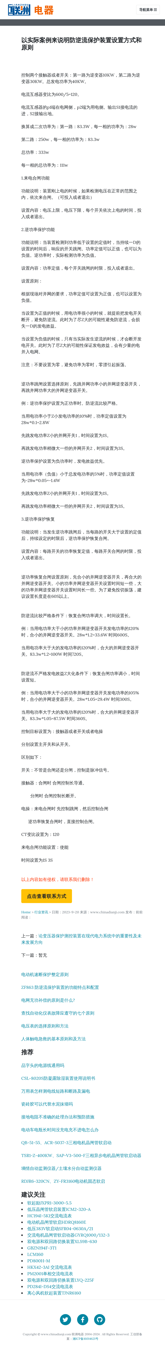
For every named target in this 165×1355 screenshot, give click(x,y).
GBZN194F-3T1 (42, 1248)
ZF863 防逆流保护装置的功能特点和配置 (60, 987)
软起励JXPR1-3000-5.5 (49, 1202)
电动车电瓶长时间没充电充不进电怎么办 (60, 1129)
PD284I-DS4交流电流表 (50, 1286)
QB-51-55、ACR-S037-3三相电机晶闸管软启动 (66, 1142)
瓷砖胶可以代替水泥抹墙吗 (47, 1104)
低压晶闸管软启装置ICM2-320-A (59, 1209)
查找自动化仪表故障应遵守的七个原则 (57, 1013)
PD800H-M (38, 1260)
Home (26, 912)
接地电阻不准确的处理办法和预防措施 (57, 1116)
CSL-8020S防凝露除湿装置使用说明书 (58, 1078)
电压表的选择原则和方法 (45, 1026)
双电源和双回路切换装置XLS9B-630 (62, 1241)
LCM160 (35, 1254)
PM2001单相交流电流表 (50, 1273)
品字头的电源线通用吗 (42, 1065)
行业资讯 (41, 912)
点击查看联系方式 (46, 896)
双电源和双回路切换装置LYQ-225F (60, 1280)
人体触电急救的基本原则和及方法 (53, 1038)
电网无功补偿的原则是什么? (48, 1000)
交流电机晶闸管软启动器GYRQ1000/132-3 (68, 1235)
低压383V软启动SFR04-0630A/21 (60, 1228)
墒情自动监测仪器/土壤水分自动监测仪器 (61, 1168)
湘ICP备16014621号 (85, 1339)
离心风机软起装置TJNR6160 (54, 1293)
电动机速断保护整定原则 (45, 974)
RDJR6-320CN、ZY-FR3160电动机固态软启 (63, 1181)
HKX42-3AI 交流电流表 (49, 1267)
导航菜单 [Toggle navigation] (148, 9)
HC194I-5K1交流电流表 (49, 1215)
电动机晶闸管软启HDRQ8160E (56, 1222)
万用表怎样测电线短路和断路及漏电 (55, 1091)
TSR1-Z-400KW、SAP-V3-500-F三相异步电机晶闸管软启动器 (81, 1155)
